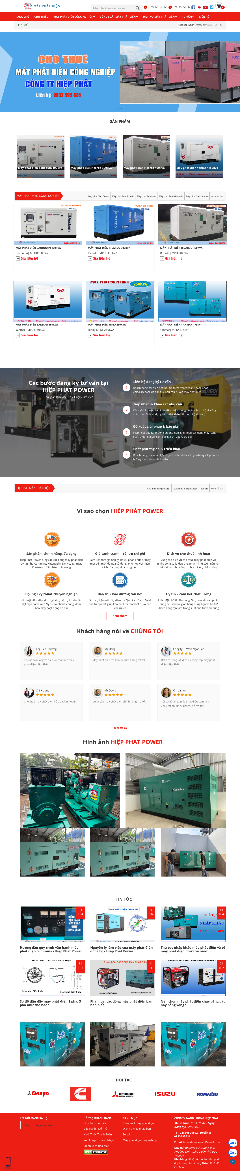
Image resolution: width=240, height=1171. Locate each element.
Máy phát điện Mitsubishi (171, 196)
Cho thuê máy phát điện (158, 488)
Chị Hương (42, 690)
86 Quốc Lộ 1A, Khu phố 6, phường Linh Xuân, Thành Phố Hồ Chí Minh (196, 1163)
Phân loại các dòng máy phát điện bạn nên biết (121, 1003)
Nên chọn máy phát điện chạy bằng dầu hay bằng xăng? (193, 1003)
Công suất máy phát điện (138, 1123)
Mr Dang (110, 649)
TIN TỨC (124, 899)
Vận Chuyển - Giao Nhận (99, 1140)
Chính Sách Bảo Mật (96, 1146)
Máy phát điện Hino (146, 196)
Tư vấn (127, 1134)
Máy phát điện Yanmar (197, 196)
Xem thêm (120, 616)
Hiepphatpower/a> (38, 1125)
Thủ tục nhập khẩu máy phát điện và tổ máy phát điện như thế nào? (193, 949)
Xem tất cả (217, 196)
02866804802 (155, 7)
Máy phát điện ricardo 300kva (91, 168)
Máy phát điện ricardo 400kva (144, 168)
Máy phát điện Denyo (98, 196)
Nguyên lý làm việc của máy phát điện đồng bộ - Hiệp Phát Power (121, 949)
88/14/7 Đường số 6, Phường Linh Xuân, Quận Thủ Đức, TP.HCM (195, 1151)
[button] (218, 157)
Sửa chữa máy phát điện (185, 488)
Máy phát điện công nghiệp (38, 196)
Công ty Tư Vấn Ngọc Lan (188, 649)
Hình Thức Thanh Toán (98, 1134)
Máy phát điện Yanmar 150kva (197, 168)
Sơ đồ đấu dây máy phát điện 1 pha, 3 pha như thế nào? (50, 1003)
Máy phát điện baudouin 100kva (40, 168)
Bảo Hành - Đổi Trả (95, 1128)
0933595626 (179, 7)
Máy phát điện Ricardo (123, 196)
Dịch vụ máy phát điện (34, 488)
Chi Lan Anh (180, 690)
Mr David (110, 690)
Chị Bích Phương (46, 649)
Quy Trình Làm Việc (96, 1123)
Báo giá (204, 488)
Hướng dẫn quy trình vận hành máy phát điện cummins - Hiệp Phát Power (51, 949)
